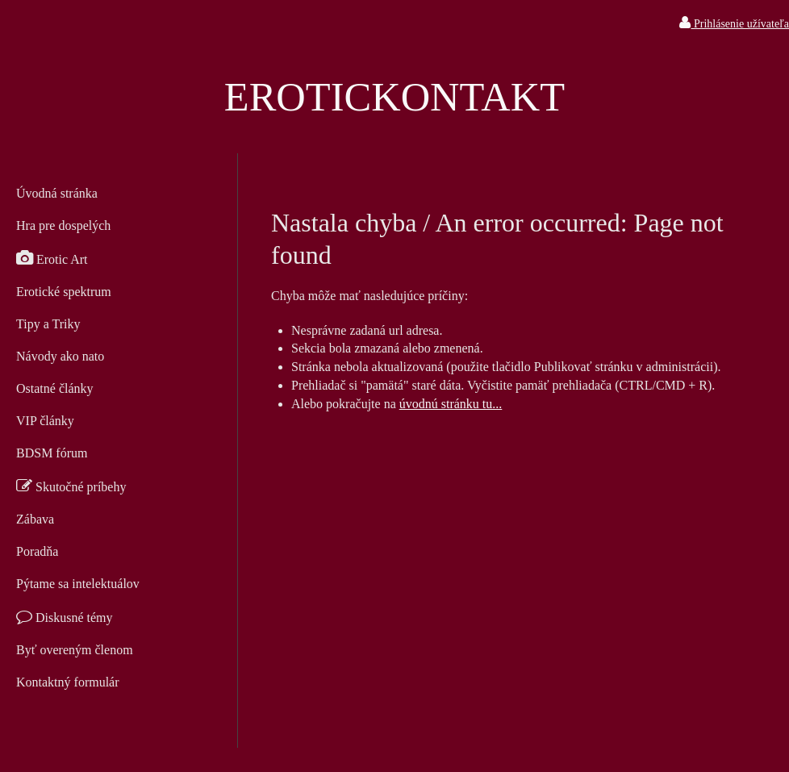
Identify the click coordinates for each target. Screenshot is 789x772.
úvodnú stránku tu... (451, 404)
